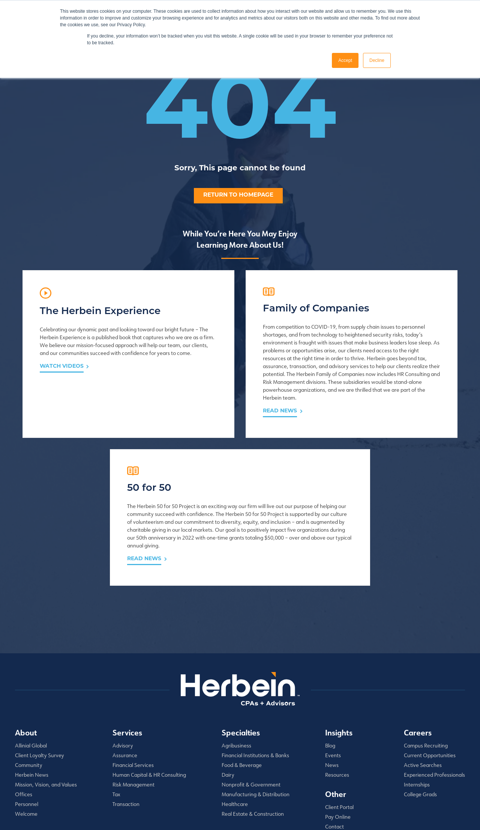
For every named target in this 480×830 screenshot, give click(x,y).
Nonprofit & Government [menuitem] (251, 712)
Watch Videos (62, 402)
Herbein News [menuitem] (31, 702)
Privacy (130, 821)
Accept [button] (345, 60)
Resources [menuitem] (337, 702)
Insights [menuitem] (338, 660)
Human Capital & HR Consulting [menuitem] (149, 702)
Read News (206, 478)
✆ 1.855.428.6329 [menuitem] (346, 764)
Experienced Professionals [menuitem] (434, 702)
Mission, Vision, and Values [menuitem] (46, 712)
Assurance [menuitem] (124, 683)
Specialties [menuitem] (241, 660)
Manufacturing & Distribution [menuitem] (256, 722)
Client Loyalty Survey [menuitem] (39, 683)
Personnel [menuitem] (26, 731)
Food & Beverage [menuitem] (242, 692)
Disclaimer (155, 821)
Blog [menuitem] (330, 673)
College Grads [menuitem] (420, 722)
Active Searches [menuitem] (423, 692)
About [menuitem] (26, 660)
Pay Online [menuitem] (338, 744)
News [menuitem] (332, 692)
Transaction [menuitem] (126, 731)
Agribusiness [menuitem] (236, 673)
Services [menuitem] (127, 660)
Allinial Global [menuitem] (31, 673)
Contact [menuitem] (334, 754)
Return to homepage (238, 195)
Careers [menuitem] (418, 660)
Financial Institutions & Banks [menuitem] (255, 683)
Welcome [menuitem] (26, 741)
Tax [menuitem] (116, 722)
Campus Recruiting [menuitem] (426, 673)
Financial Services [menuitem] (133, 692)
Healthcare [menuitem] (235, 731)
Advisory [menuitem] (122, 673)
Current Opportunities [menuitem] (430, 683)
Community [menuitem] (28, 692)
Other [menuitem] (335, 721)
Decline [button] (376, 60)
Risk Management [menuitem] (133, 712)
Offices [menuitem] (23, 722)
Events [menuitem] (333, 683)
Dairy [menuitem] (228, 702)
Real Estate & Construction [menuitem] (253, 741)
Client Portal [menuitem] (339, 734)
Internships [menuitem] (417, 712)
